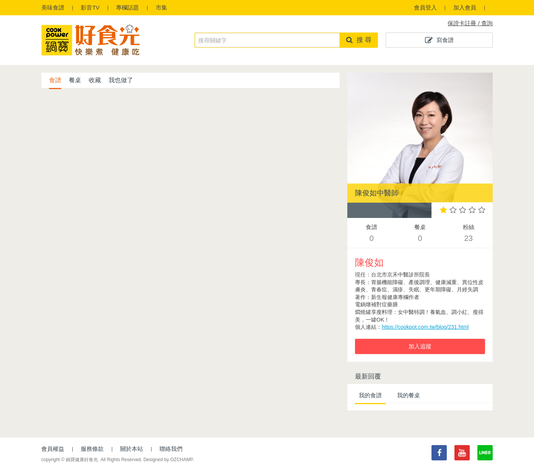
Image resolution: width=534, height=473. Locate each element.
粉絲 (468, 234)
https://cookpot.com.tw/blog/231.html (425, 327)
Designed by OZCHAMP (168, 459)
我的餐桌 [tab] (408, 395)
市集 (161, 7)
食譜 (52, 7)
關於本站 (131, 448)
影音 (90, 7)
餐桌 (75, 80)
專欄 (127, 7)
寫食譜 (439, 40)
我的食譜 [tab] (370, 395)
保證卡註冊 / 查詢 (470, 23)
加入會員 (464, 7)
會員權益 (52, 448)
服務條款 (92, 448)
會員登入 (425, 7)
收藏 (95, 80)
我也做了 (121, 80)
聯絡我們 (171, 448)
